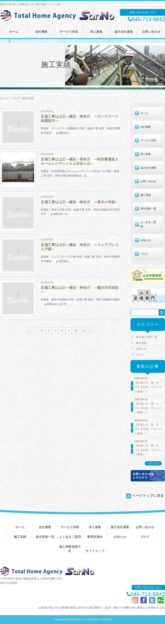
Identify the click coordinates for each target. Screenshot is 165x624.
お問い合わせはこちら (142, 12)
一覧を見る (153, 463)
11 (84, 330)
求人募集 (96, 31)
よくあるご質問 (148, 224)
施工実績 (28, 98)
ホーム (14, 31)
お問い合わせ (151, 31)
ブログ (15, 98)
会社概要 (41, 31)
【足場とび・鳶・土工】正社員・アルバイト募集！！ (148, 387)
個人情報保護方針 (70, 549)
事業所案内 (95, 536)
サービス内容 (68, 31)
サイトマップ (95, 551)
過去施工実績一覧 (146, 336)
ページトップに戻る (145, 495)
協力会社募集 (124, 31)
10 (76, 330)
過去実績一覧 (148, 208)
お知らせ (145, 240)
